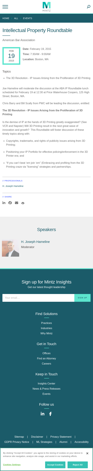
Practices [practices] (46, 323)
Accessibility (81, 442)
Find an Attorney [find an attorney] (46, 358)
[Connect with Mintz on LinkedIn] (42, 415)
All (16, 18)
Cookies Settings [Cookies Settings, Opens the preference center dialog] (12, 464)
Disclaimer (37, 436)
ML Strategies (44, 442)
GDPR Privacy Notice (16, 442)
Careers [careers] (46, 363)
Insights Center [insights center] (46, 383)
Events (27, 18)
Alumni (63, 442)
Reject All (77, 465)
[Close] (87, 453)
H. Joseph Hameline (13, 186)
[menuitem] (6, 18)
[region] (46, 459)
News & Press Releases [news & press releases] (47, 388)
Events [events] (46, 394)
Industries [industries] (46, 328)
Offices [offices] (47, 353)
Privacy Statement (60, 436)
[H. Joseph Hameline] (10, 248)
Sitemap (19, 436)
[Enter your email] (46, 298)
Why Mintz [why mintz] (46, 333)
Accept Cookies (55, 465)
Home (5, 18)
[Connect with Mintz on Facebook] (50, 415)
